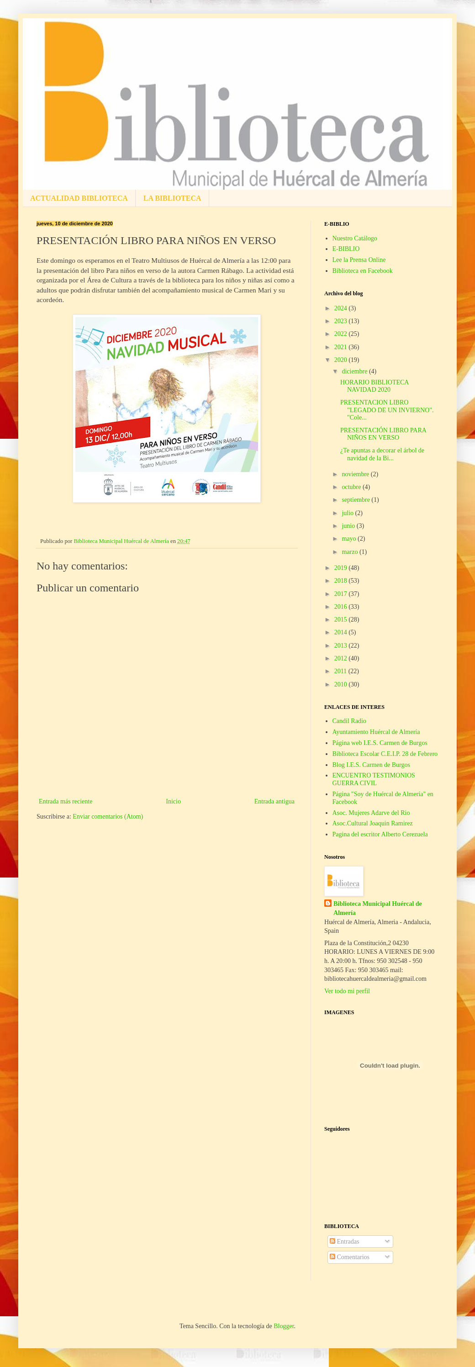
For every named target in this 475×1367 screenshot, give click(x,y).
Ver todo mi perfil (347, 991)
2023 (341, 321)
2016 (341, 606)
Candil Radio (349, 721)
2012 (341, 658)
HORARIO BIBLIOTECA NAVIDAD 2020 (374, 386)
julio (348, 513)
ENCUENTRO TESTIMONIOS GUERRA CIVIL (373, 779)
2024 (341, 308)
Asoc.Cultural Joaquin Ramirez (372, 823)
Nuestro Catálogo (354, 238)
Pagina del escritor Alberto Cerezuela (380, 834)
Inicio (173, 801)
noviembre (356, 474)
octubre (352, 487)
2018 (341, 580)
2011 (341, 671)
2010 (341, 684)
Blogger (284, 1326)
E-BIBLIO (346, 248)
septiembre (356, 499)
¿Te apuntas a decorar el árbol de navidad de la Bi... (382, 454)
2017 (341, 593)
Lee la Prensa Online (359, 259)
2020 (341, 359)
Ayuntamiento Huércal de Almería (376, 732)
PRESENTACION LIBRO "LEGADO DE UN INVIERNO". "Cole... (387, 410)
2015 (341, 619)
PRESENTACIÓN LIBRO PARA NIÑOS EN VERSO (383, 434)
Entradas (344, 1241)
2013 (341, 645)
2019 (341, 567)
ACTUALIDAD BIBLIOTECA (79, 198)
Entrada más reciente (65, 801)
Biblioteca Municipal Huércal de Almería (377, 908)
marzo (350, 551)
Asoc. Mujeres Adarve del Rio (371, 812)
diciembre (355, 371)
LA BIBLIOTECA (172, 198)
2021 (341, 347)
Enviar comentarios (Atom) (108, 816)
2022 (341, 333)
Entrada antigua (274, 801)
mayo (350, 538)
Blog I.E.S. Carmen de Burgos (371, 764)
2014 (341, 632)
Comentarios (349, 1257)
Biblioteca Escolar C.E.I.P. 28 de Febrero (385, 753)
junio (349, 525)
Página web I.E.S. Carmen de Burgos (380, 742)
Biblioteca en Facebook (362, 270)
